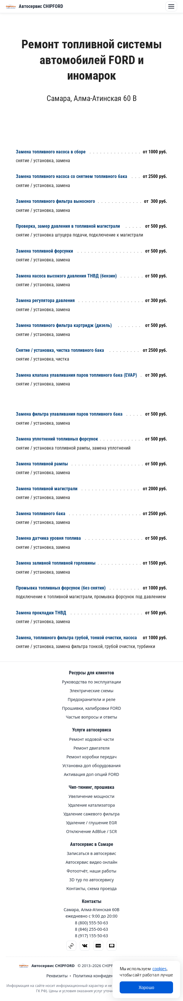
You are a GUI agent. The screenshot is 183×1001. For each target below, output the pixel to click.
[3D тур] (71, 946)
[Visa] (98, 946)
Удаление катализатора (91, 805)
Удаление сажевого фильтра (91, 814)
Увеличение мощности (91, 796)
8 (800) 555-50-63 (91, 922)
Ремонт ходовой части (91, 739)
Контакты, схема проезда (91, 888)
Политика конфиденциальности (105, 975)
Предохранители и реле (92, 699)
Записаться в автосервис (91, 853)
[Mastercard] (112, 946)
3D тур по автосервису (91, 879)
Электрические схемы (91, 690)
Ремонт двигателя (91, 748)
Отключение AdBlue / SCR (91, 831)
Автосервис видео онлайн (91, 862)
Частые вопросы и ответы (91, 717)
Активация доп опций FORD (91, 774)
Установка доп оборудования (91, 765)
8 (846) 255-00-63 (91, 929)
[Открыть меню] (11, 6)
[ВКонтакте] (85, 946)
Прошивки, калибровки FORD (91, 708)
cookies (159, 968)
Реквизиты (57, 975)
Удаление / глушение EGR (91, 822)
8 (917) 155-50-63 (91, 935)
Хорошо (146, 987)
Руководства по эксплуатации (91, 682)
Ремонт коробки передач (91, 757)
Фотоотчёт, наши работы (91, 871)
